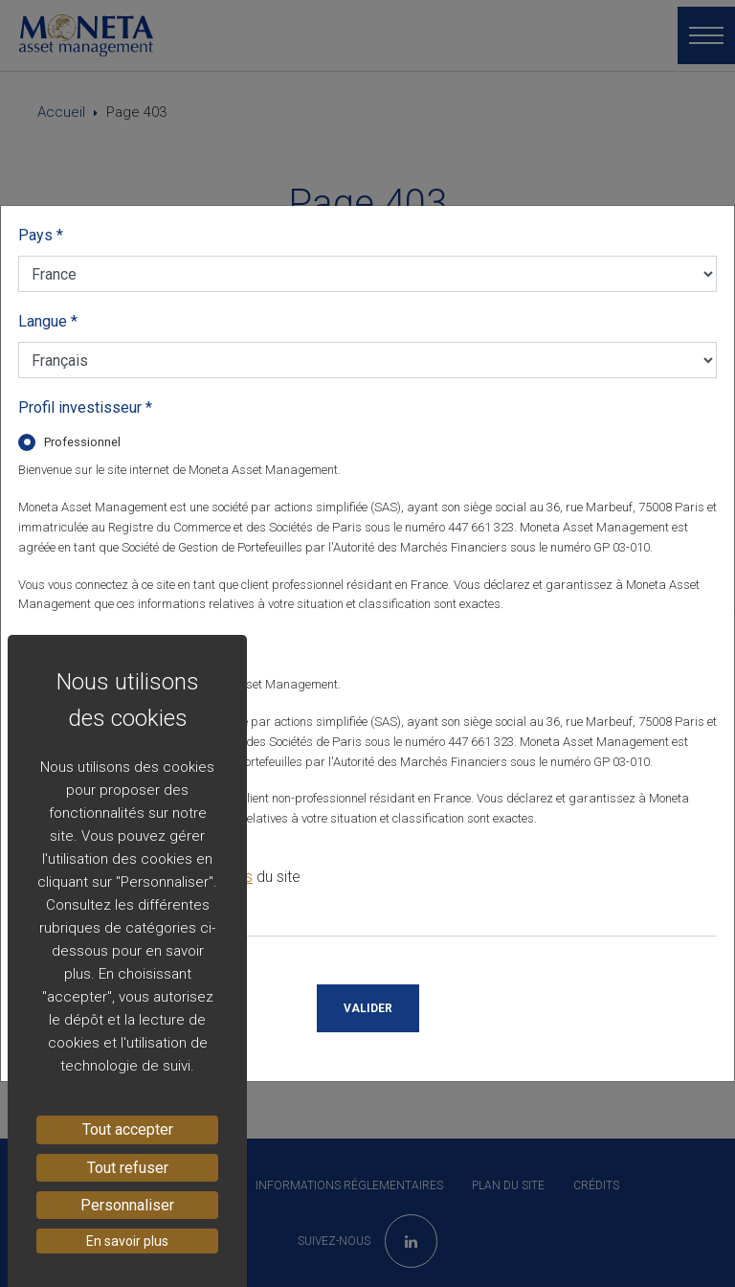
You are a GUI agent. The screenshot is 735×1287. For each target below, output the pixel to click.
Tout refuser (127, 1168)
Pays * (40, 235)
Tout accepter (127, 1129)
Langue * (48, 321)
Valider (368, 1008)
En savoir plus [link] (127, 1241)
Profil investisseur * (85, 407)
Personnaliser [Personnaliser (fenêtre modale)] (127, 1205)
